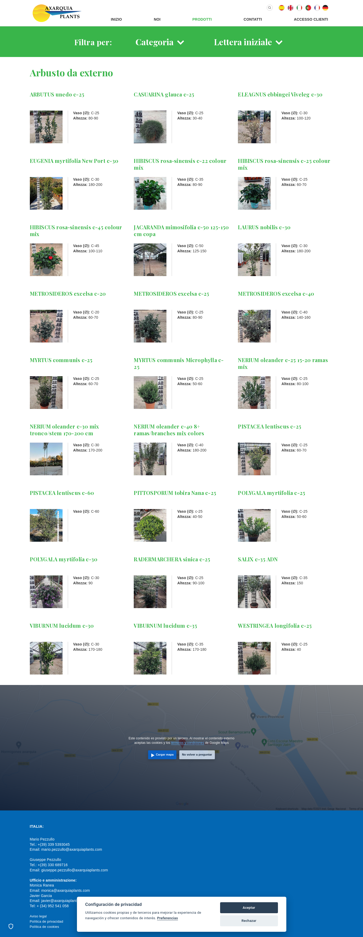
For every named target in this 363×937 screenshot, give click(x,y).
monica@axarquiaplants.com (65, 890)
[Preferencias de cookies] (10, 926)
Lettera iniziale (243, 41)
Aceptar (249, 908)
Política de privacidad (46, 921)
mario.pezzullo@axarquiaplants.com (71, 849)
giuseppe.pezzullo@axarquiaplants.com (74, 870)
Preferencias (167, 918)
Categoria (155, 41)
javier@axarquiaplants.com (64, 901)
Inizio (116, 19)
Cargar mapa (165, 754)
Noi (157, 19)
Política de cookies (44, 927)
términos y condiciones (187, 743)
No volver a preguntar (197, 754)
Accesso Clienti (311, 19)
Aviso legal (38, 916)
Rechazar (249, 921)
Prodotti (202, 19)
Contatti (253, 19)
